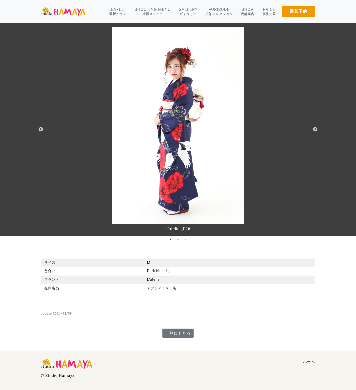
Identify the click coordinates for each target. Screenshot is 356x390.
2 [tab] (178, 239)
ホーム (309, 362)
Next (315, 129)
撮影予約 (298, 11)
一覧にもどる (178, 333)
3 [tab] (185, 239)
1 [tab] (170, 239)
